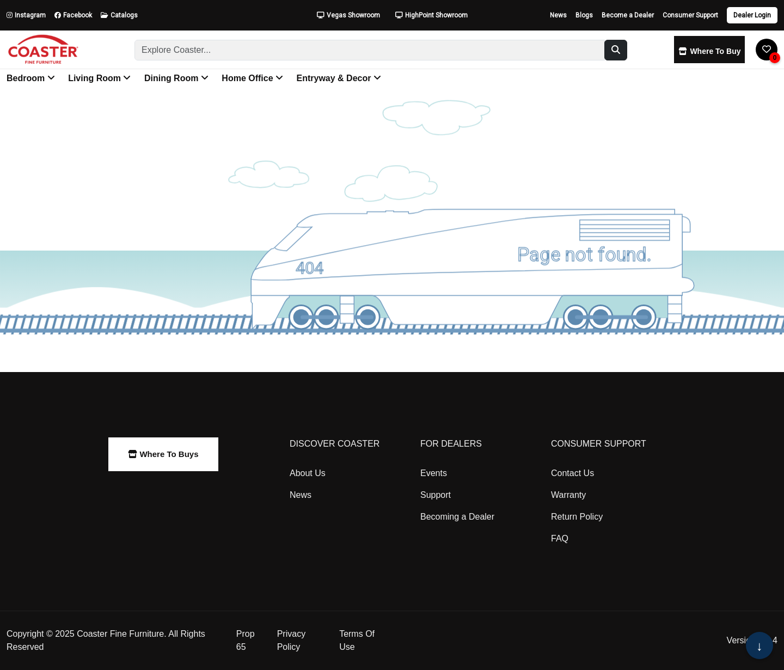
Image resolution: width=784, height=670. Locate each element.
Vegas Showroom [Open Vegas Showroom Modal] (348, 15)
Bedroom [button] (31, 78)
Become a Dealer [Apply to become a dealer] (628, 15)
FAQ (559, 538)
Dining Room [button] (176, 78)
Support (435, 495)
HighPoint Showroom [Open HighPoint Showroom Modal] (431, 15)
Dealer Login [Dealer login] (752, 15)
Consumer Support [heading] (598, 443)
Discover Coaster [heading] (334, 443)
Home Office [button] (252, 78)
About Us (308, 473)
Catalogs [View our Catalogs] (119, 15)
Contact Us (572, 473)
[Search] (369, 50)
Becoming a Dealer (457, 516)
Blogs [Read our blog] (584, 15)
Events (433, 473)
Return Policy (577, 516)
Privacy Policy (291, 640)
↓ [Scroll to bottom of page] (759, 646)
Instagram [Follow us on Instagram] (26, 15)
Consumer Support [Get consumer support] (690, 15)
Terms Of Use (357, 640)
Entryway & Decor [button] (338, 78)
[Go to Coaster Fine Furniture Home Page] (43, 49)
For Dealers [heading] (451, 443)
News (300, 495)
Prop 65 (245, 640)
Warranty (568, 495)
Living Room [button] (99, 78)
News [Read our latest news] (558, 15)
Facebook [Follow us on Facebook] (73, 15)
